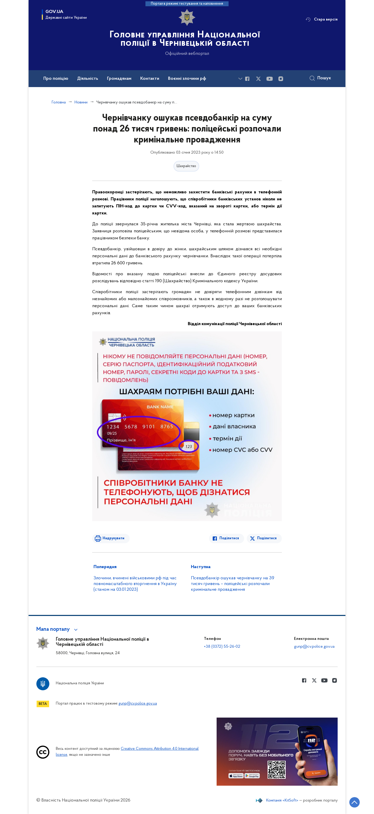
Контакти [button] (149, 78)
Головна (59, 102)
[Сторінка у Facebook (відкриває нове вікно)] (247, 79)
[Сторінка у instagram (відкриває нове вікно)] (281, 79)
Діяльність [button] (87, 78)
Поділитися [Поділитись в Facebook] (229, 538)
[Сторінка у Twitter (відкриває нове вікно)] (258, 79)
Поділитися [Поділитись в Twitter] (267, 538)
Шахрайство (186, 166)
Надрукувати (113, 538)
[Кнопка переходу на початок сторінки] (354, 802)
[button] (57, 629)
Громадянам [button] (119, 78)
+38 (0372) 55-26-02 (222, 647)
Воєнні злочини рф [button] (187, 78)
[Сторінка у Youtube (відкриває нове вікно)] (269, 79)
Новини (81, 102)
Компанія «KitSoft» (282, 800)
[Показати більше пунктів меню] (240, 78)
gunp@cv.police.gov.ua (314, 647)
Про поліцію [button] (55, 78)
